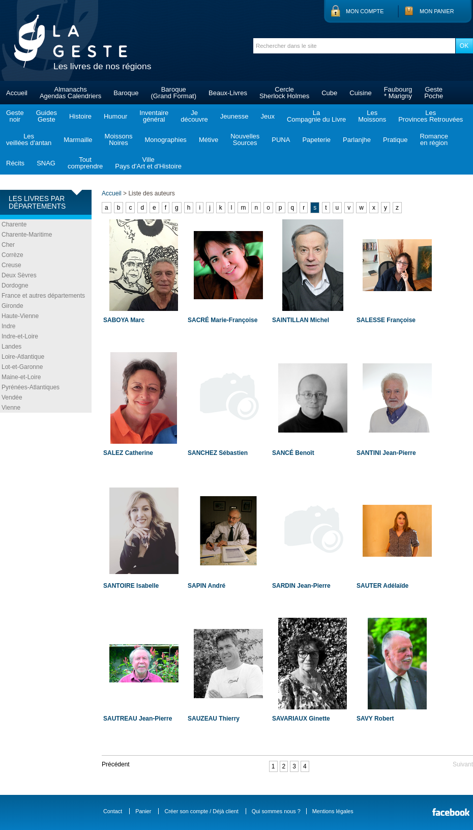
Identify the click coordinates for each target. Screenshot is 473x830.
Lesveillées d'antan (28, 139)
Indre (8, 326)
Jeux (267, 116)
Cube (329, 93)
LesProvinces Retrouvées (430, 116)
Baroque (125, 93)
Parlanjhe (357, 140)
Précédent (116, 764)
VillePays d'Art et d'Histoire (148, 163)
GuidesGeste (46, 116)
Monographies (165, 140)
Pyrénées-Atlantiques (31, 387)
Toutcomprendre (85, 163)
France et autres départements (43, 295)
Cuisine (360, 93)
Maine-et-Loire (21, 377)
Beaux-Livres (228, 93)
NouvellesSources (244, 139)
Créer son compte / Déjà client (201, 811)
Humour (115, 116)
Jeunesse (234, 116)
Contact (112, 811)
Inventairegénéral (153, 116)
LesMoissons (372, 116)
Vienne (11, 407)
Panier (143, 811)
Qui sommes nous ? (276, 811)
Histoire (80, 116)
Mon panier (437, 11)
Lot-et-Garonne (22, 366)
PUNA (281, 140)
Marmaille (78, 140)
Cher (8, 244)
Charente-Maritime (27, 234)
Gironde (12, 305)
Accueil (16, 93)
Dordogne (15, 285)
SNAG (46, 163)
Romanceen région (434, 139)
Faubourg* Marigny (398, 92)
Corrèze (12, 255)
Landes (11, 346)
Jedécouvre (194, 116)
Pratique (395, 140)
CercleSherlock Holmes (284, 92)
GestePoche (433, 92)
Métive (208, 140)
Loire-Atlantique (23, 356)
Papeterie (316, 140)
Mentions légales (332, 811)
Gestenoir (15, 116)
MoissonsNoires (119, 139)
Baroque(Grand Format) (173, 92)
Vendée (12, 397)
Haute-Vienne (20, 316)
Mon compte (364, 11)
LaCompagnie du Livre (316, 116)
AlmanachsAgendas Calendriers (70, 92)
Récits (15, 163)
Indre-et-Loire (20, 336)
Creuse (11, 265)
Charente (14, 224)
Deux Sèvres (19, 275)
